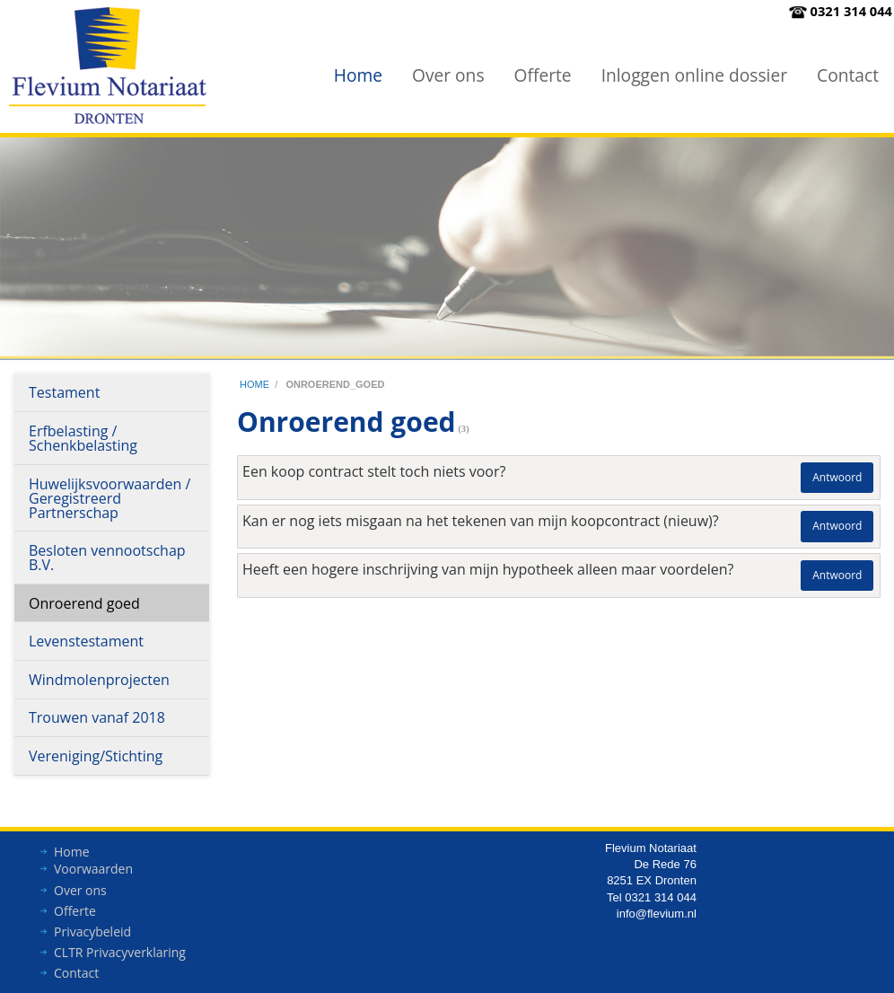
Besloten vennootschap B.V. (107, 557)
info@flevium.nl (657, 918)
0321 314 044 (851, 11)
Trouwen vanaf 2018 (97, 717)
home (254, 384)
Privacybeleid (92, 936)
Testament (64, 392)
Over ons (448, 75)
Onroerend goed (84, 603)
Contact (848, 75)
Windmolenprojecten (99, 680)
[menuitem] (358, 75)
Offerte (543, 75)
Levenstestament (86, 641)
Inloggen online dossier (694, 75)
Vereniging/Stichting (95, 756)
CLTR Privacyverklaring (120, 956)
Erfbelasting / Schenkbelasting (83, 438)
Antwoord (837, 477)
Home (358, 75)
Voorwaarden (93, 873)
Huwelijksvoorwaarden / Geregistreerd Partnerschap (109, 498)
